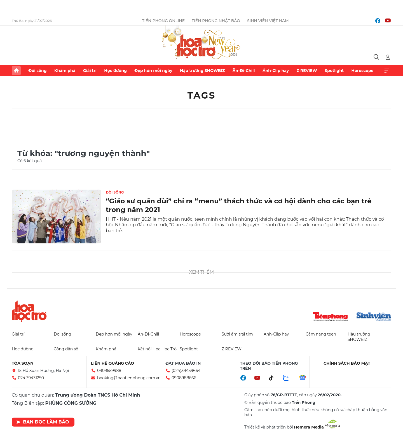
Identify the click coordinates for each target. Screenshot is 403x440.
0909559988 (109, 370)
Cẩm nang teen (321, 334)
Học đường (115, 70)
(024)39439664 (186, 370)
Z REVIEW (307, 70)
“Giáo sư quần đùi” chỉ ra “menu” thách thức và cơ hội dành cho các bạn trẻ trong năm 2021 (238, 205)
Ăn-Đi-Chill (244, 70)
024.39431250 (31, 377)
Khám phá (64, 70)
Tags (202, 95)
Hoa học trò (29, 311)
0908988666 (184, 377)
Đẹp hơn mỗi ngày (153, 70)
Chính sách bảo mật (347, 363)
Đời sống (37, 70)
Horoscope (363, 70)
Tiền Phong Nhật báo (216, 20)
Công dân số (66, 348)
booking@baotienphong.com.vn (129, 377)
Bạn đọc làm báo (42, 422)
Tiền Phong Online (163, 20)
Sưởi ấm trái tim (237, 334)
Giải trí (90, 70)
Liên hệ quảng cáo (112, 363)
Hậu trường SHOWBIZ (202, 70)
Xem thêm (386, 70)
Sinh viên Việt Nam (268, 20)
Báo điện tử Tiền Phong (201, 42)
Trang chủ (16, 70)
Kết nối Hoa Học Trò (157, 348)
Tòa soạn (23, 363)
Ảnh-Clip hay (276, 70)
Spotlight (334, 70)
